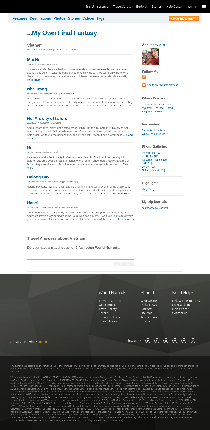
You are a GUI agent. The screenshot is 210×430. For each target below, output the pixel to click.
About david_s (153, 45)
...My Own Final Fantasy (62, 33)
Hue (31, 147)
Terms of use (149, 317)
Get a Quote (107, 304)
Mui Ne (33, 59)
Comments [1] (67, 94)
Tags (100, 18)
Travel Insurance (97, 6)
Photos (59, 18)
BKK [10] (147, 163)
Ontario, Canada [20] (153, 170)
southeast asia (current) (155, 208)
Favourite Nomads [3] (153, 130)
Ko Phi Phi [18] (150, 156)
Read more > (35, 79)
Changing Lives (109, 317)
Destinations (40, 18)
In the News (148, 304)
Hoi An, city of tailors (47, 118)
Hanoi (32, 203)
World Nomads (21, 6)
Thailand (159, 108)
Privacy (145, 321)
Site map (146, 313)
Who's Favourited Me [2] (155, 134)
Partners (146, 309)
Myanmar (147, 108)
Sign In (193, 6)
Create (103, 313)
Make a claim (181, 304)
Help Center (175, 6)
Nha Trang (37, 89)
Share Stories (108, 321)
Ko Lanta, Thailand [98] (154, 159)
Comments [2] (71, 182)
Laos (168, 104)
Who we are (148, 300)
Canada (159, 104)
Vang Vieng (148, 189)
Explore (141, 6)
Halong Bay (38, 177)
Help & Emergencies (186, 300)
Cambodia (147, 104)
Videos (88, 18)
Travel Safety (122, 6)
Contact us (179, 313)
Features (20, 18)
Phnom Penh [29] (151, 152)
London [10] (148, 166)
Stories (156, 6)
